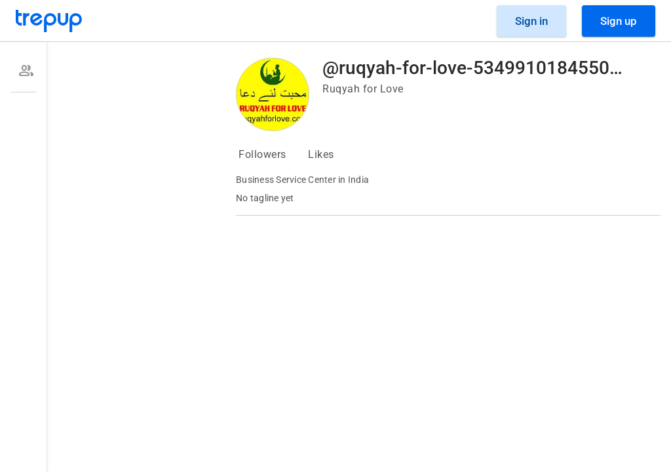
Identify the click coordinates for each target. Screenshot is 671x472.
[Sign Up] (618, 21)
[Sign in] (531, 21)
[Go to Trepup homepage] (49, 21)
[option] (23, 71)
